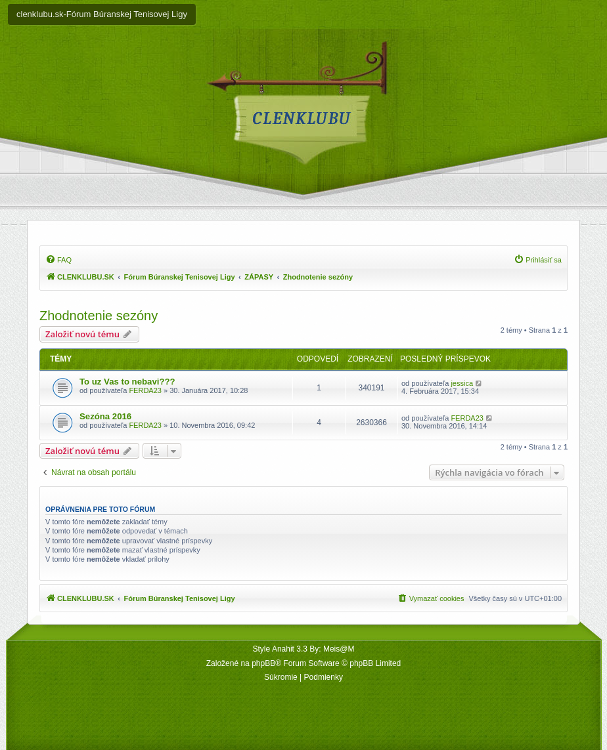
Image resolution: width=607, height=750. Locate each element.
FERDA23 (145, 390)
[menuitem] (58, 260)
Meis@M (339, 649)
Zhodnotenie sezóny (98, 315)
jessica (462, 383)
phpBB (263, 663)
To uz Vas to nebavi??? (127, 381)
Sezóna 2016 (105, 416)
